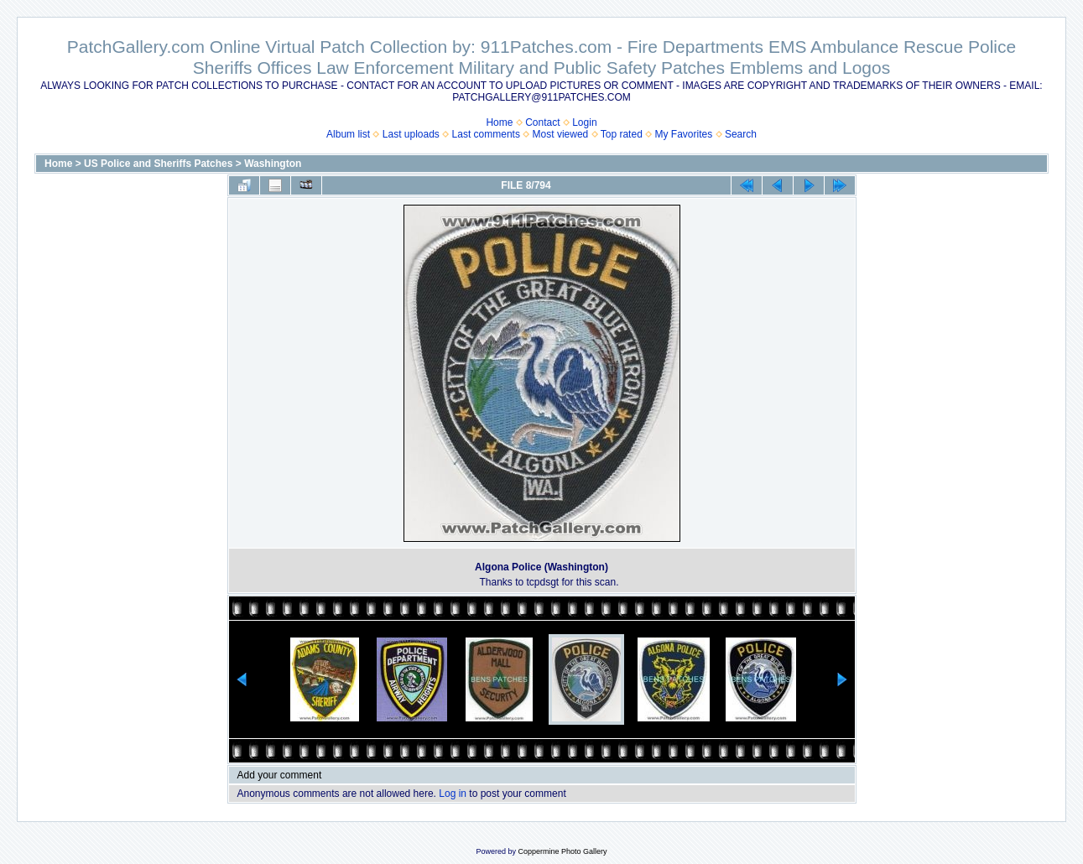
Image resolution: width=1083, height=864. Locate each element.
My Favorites (684, 134)
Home (499, 122)
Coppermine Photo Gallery (562, 851)
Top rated (622, 134)
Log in (452, 793)
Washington (272, 163)
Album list (348, 134)
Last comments (486, 134)
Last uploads (411, 134)
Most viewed (561, 134)
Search (741, 134)
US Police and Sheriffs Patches (158, 163)
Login (584, 122)
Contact (542, 122)
